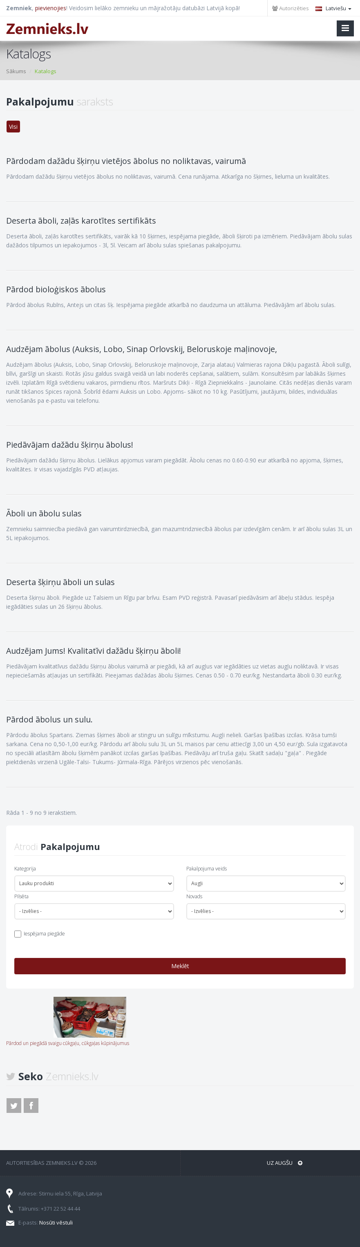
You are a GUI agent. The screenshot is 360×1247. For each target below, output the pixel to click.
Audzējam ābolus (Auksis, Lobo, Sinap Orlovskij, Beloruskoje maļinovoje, (141, 348)
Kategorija (25, 868)
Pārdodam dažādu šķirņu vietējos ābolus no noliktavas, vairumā (126, 160)
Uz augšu (284, 1162)
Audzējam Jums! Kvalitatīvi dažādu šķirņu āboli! (93, 650)
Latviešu (333, 8)
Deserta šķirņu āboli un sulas (60, 582)
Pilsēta (21, 896)
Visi (13, 126)
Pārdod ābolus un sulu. (49, 719)
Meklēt (180, 966)
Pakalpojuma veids (206, 868)
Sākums (16, 71)
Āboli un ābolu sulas (44, 513)
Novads (194, 896)
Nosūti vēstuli (56, 1222)
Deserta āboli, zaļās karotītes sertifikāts (81, 220)
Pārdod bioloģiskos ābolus (56, 289)
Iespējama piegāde (44, 933)
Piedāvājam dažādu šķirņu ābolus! (69, 444)
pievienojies (50, 8)
